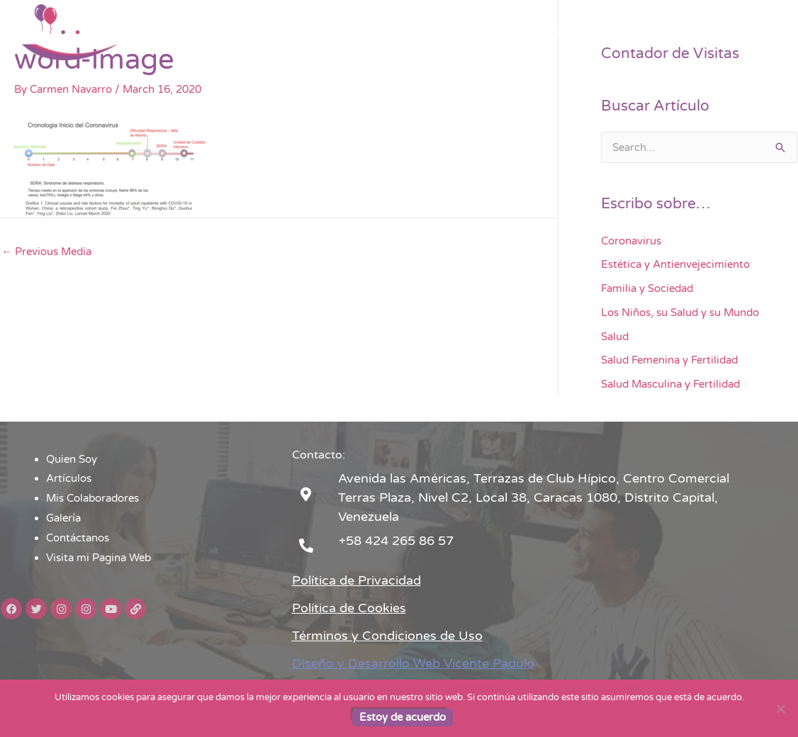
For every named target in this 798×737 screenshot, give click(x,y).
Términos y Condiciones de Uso (387, 635)
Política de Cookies (349, 608)
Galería (545, 32)
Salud (615, 336)
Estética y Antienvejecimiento (675, 264)
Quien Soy (300, 32)
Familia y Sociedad (647, 288)
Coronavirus (631, 241)
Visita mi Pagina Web (720, 32)
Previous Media (46, 251)
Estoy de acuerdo (402, 717)
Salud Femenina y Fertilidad (669, 360)
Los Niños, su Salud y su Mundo (680, 312)
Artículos (370, 32)
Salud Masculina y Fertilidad (670, 384)
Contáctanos (615, 32)
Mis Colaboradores (460, 32)
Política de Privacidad (356, 580)
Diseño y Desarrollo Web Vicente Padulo (413, 663)
